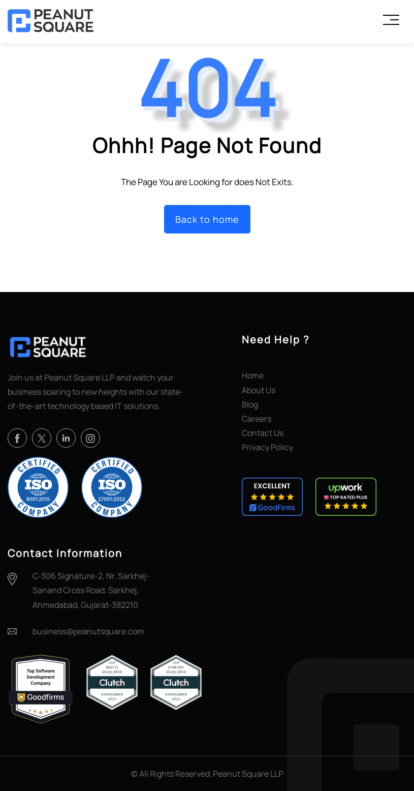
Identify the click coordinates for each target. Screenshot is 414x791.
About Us (258, 390)
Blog (250, 404)
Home (253, 375)
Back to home (207, 219)
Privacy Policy (267, 447)
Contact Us (262, 432)
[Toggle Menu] (391, 20)
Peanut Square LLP (248, 773)
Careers (256, 418)
